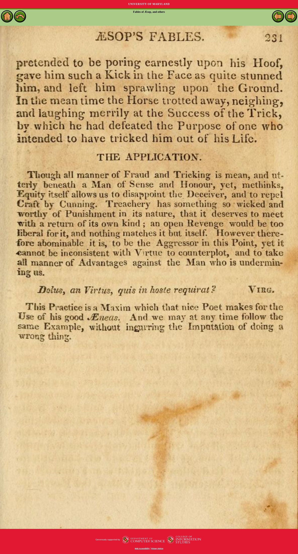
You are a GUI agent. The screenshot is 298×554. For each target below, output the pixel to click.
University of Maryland (149, 4)
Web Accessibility (142, 548)
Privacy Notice (157, 548)
